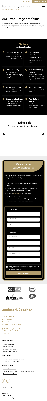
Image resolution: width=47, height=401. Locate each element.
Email (10, 224)
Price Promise (17, 194)
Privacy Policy (5, 393)
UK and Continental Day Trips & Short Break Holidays (18, 371)
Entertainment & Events (10, 351)
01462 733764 (25, 1)
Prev (4, 134)
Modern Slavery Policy (8, 398)
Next (43, 134)
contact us (12, 201)
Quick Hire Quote (39, 1)
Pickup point (11, 247)
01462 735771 (9, 319)
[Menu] (42, 7)
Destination (11, 259)
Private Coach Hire (8, 344)
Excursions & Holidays (9, 349)
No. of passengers (13, 236)
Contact (4, 391)
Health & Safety (6, 395)
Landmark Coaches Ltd (9, 369)
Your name (11, 213)
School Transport (8, 346)
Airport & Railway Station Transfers (13, 359)
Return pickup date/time (14, 253)
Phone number (12, 218)
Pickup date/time (13, 242)
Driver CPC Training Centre (11, 361)
